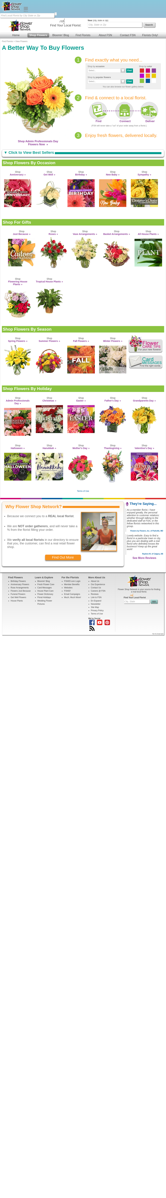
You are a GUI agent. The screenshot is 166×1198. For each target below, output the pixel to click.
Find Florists (83, 17)
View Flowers (21, 23)
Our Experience (98, 566)
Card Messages (44, 570)
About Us (95, 563)
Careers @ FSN (98, 573)
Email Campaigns (72, 576)
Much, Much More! (72, 579)
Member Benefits (72, 566)
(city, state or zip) (98, 2)
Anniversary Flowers (20, 566)
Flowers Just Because (21, 573)
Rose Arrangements (20, 570)
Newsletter (96, 586)
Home (16, 17)
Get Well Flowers (18, 579)
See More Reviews (144, 540)
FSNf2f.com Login (72, 563)
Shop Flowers (38, 17)
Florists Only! (150, 17)
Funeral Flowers (18, 576)
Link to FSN (96, 579)
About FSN (105, 17)
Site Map (95, 589)
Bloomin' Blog (60, 17)
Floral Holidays (44, 579)
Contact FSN (128, 17)
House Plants (17, 583)
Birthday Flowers (18, 563)
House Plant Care (45, 573)
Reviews (95, 576)
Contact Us (96, 570)
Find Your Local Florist (135, 579)
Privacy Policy (97, 592)
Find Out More (63, 539)
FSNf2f (67, 573)
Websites (68, 570)
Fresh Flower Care (45, 566)
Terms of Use (83, 473)
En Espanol (96, 583)
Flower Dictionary (45, 576)
